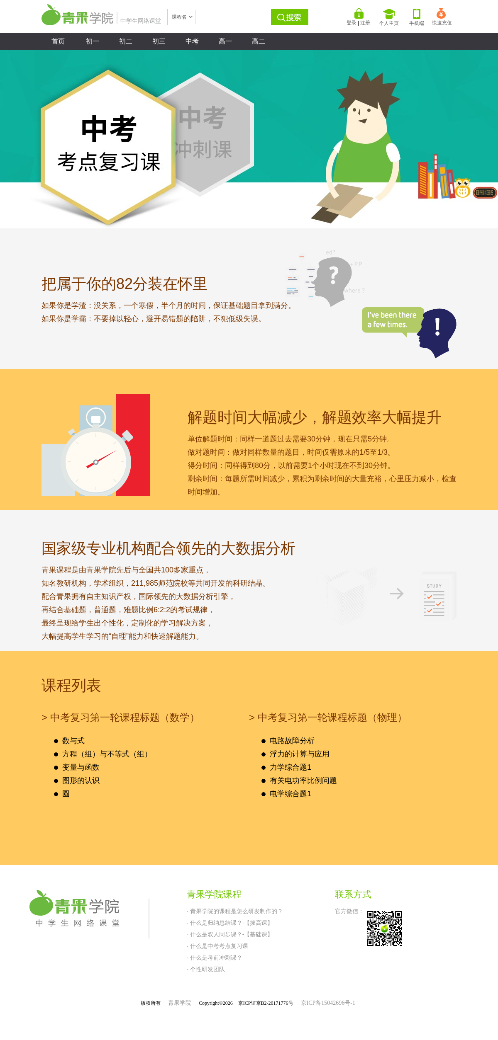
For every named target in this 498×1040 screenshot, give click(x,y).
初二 (125, 41)
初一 (92, 41)
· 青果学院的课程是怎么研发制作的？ (235, 911)
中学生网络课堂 (101, 20)
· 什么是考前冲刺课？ (214, 957)
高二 (258, 41)
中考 (192, 41)
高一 (225, 41)
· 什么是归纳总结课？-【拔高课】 (230, 922)
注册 (365, 23)
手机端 (416, 17)
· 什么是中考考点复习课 (217, 946)
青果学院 (179, 1003)
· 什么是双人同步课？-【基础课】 (230, 934)
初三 (159, 41)
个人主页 (389, 17)
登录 (351, 23)
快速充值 (442, 17)
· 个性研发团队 (206, 969)
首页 (58, 41)
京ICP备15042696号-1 (328, 1003)
